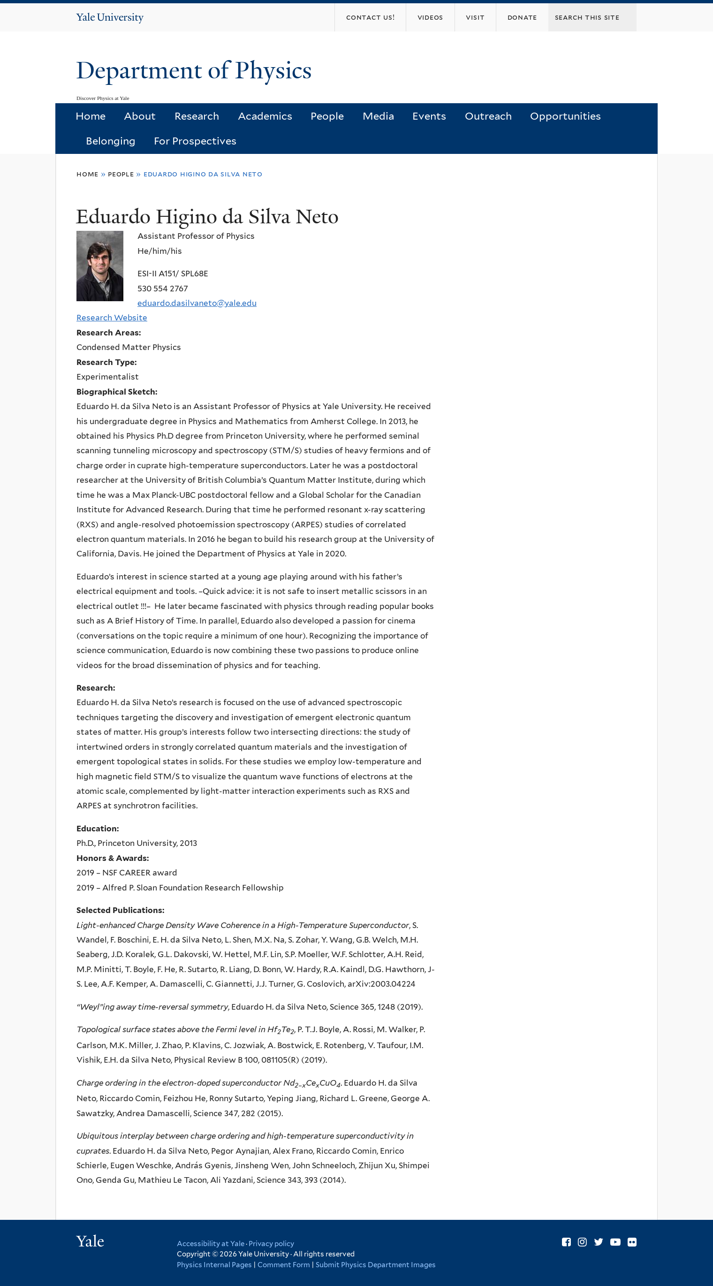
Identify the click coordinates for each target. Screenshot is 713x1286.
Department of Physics (197, 70)
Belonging (111, 141)
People (327, 116)
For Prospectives (195, 141)
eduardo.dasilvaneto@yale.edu (197, 303)
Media (378, 116)
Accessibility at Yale (210, 1244)
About (140, 116)
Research (196, 116)
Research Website (111, 317)
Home (91, 116)
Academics (265, 116)
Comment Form (284, 1265)
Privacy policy (271, 1244)
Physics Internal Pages (214, 1265)
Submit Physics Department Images (376, 1265)
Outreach (488, 116)
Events (429, 116)
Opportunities (565, 116)
